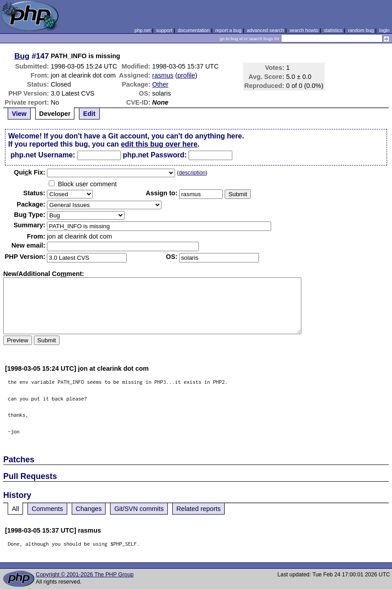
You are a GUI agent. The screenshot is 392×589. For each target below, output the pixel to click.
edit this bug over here (159, 144)
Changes (89, 508)
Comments (47, 508)
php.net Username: (42, 155)
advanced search (265, 30)
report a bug (228, 30)
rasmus (162, 75)
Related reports (198, 508)
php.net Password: (155, 155)
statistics (333, 30)
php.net (142, 30)
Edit (89, 113)
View (19, 113)
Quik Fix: (30, 172)
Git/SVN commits (139, 508)
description (192, 173)
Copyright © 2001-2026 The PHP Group (85, 574)
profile (186, 75)
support (164, 30)
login (384, 30)
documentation (194, 30)
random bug (361, 30)
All (15, 508)
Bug (22, 55)
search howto (303, 30)
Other (160, 84)
